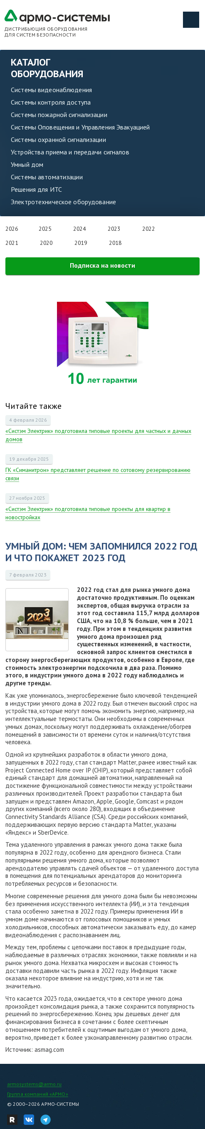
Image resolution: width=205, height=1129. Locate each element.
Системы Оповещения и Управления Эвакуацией (80, 127)
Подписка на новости (102, 265)
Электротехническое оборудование (63, 202)
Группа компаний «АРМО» (37, 1094)
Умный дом (27, 164)
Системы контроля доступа (51, 102)
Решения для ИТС (36, 189)
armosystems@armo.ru (34, 1084)
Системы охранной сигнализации (58, 139)
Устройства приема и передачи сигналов (70, 152)
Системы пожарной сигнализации (59, 114)
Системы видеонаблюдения (51, 90)
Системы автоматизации (47, 177)
